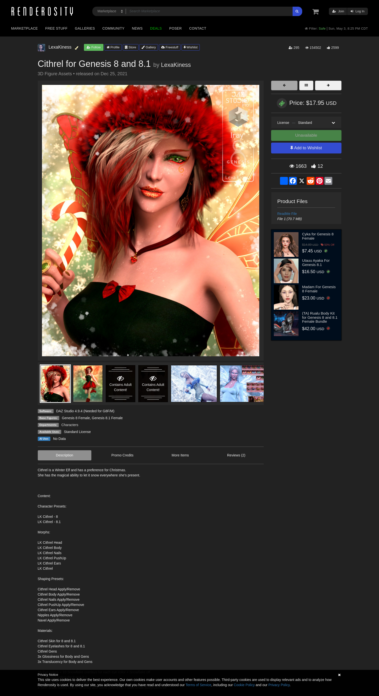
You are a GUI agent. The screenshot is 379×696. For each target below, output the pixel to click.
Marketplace (24, 28)
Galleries (85, 28)
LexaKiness (176, 65)
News (137, 28)
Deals (156, 28)
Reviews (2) (236, 455)
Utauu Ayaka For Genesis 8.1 (316, 262)
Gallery (148, 47)
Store (130, 47)
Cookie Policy (244, 685)
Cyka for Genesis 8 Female (318, 236)
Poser (175, 28)
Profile (113, 47)
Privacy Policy (279, 685)
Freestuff (169, 47)
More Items (180, 455)
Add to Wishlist (306, 148)
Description (64, 455)
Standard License (77, 432)
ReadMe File (287, 214)
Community (113, 28)
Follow (93, 47)
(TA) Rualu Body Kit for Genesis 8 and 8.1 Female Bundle (320, 317)
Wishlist (191, 47)
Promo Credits (122, 455)
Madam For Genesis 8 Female (319, 289)
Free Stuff (56, 28)
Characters (69, 425)
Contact (197, 28)
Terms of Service (198, 685)
